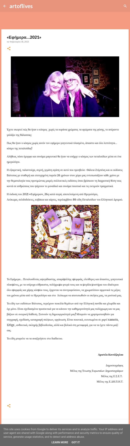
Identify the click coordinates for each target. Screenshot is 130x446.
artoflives (21, 6)
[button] (9, 48)
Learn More (59, 442)
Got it (75, 442)
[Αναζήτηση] (37, 6)
